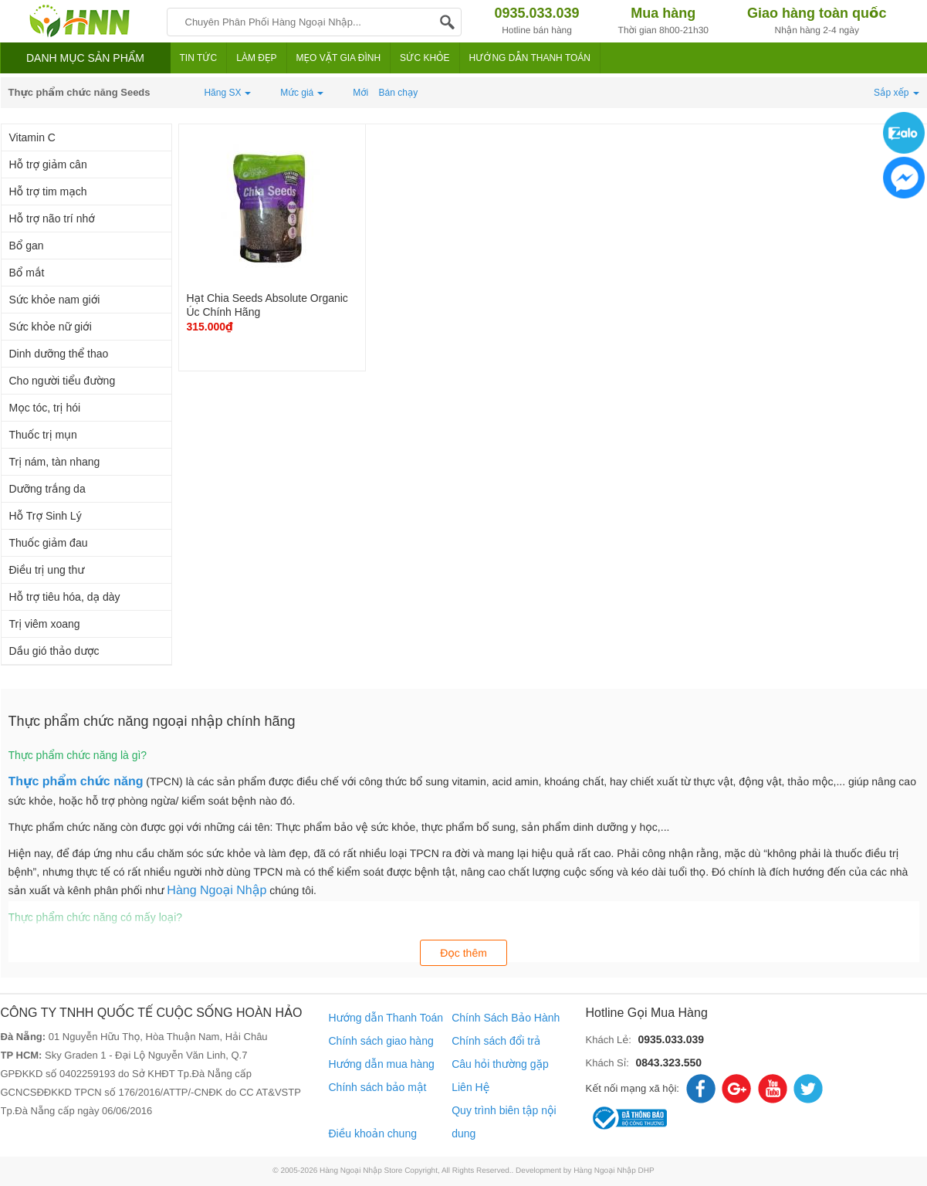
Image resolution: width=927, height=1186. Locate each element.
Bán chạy (398, 92)
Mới (360, 92)
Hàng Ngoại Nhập (216, 890)
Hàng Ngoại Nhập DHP (614, 1171)
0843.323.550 (668, 1062)
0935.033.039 (671, 1039)
